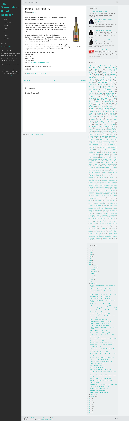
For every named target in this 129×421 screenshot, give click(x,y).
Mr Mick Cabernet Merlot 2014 (98, 312)
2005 (90, 124)
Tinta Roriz (96, 188)
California (106, 141)
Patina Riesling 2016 (37, 8)
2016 (28, 73)
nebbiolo (91, 113)
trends (99, 239)
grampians (92, 190)
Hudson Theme (30, 419)
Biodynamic (108, 118)
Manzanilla (91, 216)
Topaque (109, 231)
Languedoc (96, 142)
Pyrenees (91, 100)
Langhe (96, 213)
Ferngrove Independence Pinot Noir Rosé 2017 (103, 310)
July (91, 275)
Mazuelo (99, 184)
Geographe (109, 106)
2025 (100, 177)
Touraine (91, 233)
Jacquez (94, 184)
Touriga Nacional (94, 139)
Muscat (96, 185)
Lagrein (104, 128)
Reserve (114, 226)
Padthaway (109, 223)
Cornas (91, 167)
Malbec (99, 100)
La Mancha (91, 213)
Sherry (104, 230)
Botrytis (113, 146)
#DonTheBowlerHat (99, 192)
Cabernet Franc (109, 101)
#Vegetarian (91, 177)
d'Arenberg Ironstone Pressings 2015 (100, 306)
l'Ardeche (109, 238)
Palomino (115, 223)
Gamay (93, 119)
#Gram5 (96, 156)
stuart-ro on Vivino (6, 46)
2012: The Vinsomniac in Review (98, 11)
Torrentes (115, 231)
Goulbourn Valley (92, 208)
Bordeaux (91, 165)
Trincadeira (109, 233)
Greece (114, 208)
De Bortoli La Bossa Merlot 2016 (99, 363)
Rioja (107, 137)
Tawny (101, 162)
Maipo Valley (113, 215)
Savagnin (107, 187)
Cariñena (97, 197)
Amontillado (103, 195)
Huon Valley (111, 210)
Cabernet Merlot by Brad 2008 (103, 30)
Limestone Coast (110, 111)
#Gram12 (95, 164)
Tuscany (115, 233)
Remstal (104, 226)
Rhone (90, 228)
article (113, 124)
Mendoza (105, 184)
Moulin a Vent (96, 218)
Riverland (103, 131)
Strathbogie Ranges (112, 230)
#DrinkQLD (107, 192)
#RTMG (97, 193)
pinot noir (102, 77)
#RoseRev (91, 114)
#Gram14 (102, 154)
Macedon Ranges (104, 215)
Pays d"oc (113, 170)
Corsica (90, 202)
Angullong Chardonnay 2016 (98, 367)
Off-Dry (102, 144)
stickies (95, 239)
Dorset (102, 203)
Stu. (34, 12)
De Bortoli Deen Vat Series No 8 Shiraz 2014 (102, 335)
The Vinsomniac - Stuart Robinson (10, 9)
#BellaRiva (91, 192)
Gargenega (91, 169)
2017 (105, 74)
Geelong (97, 207)
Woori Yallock (108, 236)
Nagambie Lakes (106, 133)
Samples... (7, 38)
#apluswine (100, 146)
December (93, 266)
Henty (90, 184)
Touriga (113, 162)
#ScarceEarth (104, 175)
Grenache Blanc (106, 182)
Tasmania (100, 106)
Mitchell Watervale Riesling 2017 (99, 319)
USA (109, 152)
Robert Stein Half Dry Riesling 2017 (100, 325)
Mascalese (97, 216)
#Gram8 (114, 156)
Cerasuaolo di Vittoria (100, 198)
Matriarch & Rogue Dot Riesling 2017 (100, 333)
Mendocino (104, 216)
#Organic (103, 110)
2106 (114, 136)
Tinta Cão (103, 152)
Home (5, 19)
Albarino (114, 177)
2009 (112, 83)
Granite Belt (109, 86)
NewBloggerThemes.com (47, 419)
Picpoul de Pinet (114, 185)
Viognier (91, 93)
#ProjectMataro (108, 89)
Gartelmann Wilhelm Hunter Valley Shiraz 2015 (103, 339)
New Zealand (92, 116)
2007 (116, 106)
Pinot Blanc (109, 160)
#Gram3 (114, 154)
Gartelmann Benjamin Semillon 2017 (100, 298)
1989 (105, 193)
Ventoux (97, 235)
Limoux (107, 213)
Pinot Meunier (101, 137)
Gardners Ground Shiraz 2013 (98, 390)
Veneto (113, 174)
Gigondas (102, 207)
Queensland (93, 174)
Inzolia (97, 211)
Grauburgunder (108, 208)
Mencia (102, 142)
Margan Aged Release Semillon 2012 (100, 378)
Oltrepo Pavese (102, 223)
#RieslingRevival (110, 129)
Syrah (113, 100)
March (92, 283)
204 (111, 193)
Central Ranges (93, 126)
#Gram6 (102, 156)
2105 (106, 177)
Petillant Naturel (101, 160)
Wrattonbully (93, 96)
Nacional (108, 220)
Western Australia (112, 131)
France (100, 108)
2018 (99, 76)
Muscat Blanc (96, 144)
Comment (113, 200)
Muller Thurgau (112, 218)
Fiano (107, 119)
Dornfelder (97, 203)
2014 (111, 72)
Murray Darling (92, 137)
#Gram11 (91, 154)
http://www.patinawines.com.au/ (40, 62)
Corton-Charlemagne (98, 202)
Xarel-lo (106, 188)
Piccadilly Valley (107, 225)
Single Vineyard (95, 95)
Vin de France (113, 235)
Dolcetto (90, 142)
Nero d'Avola (113, 110)
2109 (110, 177)
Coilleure (101, 200)
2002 (100, 164)
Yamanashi (92, 238)
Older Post (83, 80)
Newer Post (26, 80)
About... (6, 28)
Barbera (93, 108)
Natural (101, 185)
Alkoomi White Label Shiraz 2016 (99, 331)
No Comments (43, 73)
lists (115, 238)
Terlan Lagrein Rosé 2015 (97, 341)
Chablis (110, 157)
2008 (100, 93)
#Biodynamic (114, 139)
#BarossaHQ (112, 190)
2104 (115, 193)
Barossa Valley (95, 67)
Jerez (105, 211)
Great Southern (102, 83)
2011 (115, 79)
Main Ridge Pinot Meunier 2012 (99, 352)
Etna (96, 205)
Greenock (100, 118)
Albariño (109, 164)
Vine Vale (91, 175)
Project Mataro (8, 22)
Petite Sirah (106, 185)
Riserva (108, 228)
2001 (96, 177)
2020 (110, 103)
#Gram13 (96, 154)
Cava (102, 165)
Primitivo (91, 136)
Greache (100, 182)
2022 (104, 103)
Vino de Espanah (100, 236)
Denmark (98, 128)
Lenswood (101, 213)
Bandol (109, 179)
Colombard (107, 200)
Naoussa (90, 221)
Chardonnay (111, 67)
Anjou (108, 195)
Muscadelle (91, 185)
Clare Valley (93, 84)
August (92, 273)
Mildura (109, 216)
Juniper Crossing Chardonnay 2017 (100, 304)
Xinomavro (114, 236)
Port (90, 226)
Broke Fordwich (92, 147)
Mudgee (102, 84)
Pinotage (105, 172)
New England (101, 121)
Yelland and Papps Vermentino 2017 (100, 314)
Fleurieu (97, 133)
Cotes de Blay (107, 202)
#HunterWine (99, 129)
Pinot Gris (106, 100)
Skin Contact (107, 174)
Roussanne (92, 106)
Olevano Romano (93, 223)
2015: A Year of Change (101, 49)
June (91, 277)
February (93, 394)
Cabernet (97, 123)
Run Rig (94, 230)
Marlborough (101, 113)
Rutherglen (113, 151)
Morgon (109, 184)
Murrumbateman (92, 220)
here (2, 65)
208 (103, 177)
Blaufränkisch (103, 157)
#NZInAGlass (91, 193)
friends (104, 238)
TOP (116, 418)
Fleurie (105, 205)
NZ (102, 151)
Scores (6, 35)
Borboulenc (113, 195)
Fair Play (104, 149)
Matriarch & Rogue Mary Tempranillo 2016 (102, 321)
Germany (105, 159)
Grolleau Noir (98, 210)
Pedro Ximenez (93, 225)
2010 (109, 79)
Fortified (108, 167)
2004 (115, 118)
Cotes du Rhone (97, 159)
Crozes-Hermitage (99, 167)
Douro (106, 203)
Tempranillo (93, 89)
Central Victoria (111, 147)
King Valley (111, 105)
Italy (101, 111)
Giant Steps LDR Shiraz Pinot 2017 (99, 359)
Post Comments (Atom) (36, 134)
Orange (31, 73)
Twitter (101, 188)
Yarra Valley (93, 88)
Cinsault (90, 128)
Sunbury (90, 231)
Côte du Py (91, 203)
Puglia (96, 187)
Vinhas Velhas (92, 236)
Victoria (90, 134)
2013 (90, 74)
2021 (99, 103)
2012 (97, 74)
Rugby (90, 230)
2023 (105, 114)
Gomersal (114, 207)
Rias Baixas (95, 228)
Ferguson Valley (112, 149)
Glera (110, 159)
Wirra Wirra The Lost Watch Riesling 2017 (101, 361)
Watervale (97, 134)
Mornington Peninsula (108, 98)
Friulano (115, 205)
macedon (107, 139)
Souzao (96, 162)
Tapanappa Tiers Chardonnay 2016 (100, 296)
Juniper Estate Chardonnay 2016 (99, 388)
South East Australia (111, 144)
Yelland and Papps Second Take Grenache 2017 (103, 308)
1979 (101, 193)
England (111, 203)
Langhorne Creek (95, 86)
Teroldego (107, 162)
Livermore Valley (113, 213)
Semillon (111, 84)
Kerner (114, 211)
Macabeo (108, 169)
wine (90, 164)
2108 (89, 195)
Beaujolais (92, 141)
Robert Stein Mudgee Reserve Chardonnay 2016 (103, 294)
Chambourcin (104, 180)
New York (100, 221)
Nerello (95, 221)
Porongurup (112, 128)
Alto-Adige (95, 157)
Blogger (10, 75)
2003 (104, 164)
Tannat (113, 133)
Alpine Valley (97, 179)
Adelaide (113, 126)
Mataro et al (100, 79)
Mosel (114, 184)
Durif (92, 133)
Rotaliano (114, 228)
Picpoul (106, 151)
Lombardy (92, 215)
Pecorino (91, 172)
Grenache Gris (91, 210)
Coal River (113, 141)
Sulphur (111, 187)
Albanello (97, 195)
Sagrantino (91, 152)
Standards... (7, 32)
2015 (97, 70)
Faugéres (100, 205)
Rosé (111, 81)
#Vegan (102, 116)
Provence (91, 187)
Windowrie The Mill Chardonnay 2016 (101, 369)
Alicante (90, 179)
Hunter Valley (94, 91)
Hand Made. (105, 210)
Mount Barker (109, 142)
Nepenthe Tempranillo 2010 (102, 40)
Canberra (102, 147)
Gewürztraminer (93, 110)
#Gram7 (108, 156)
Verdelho (105, 124)
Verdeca (102, 235)
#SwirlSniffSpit (112, 175)
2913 (93, 195)
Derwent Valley (93, 182)
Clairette (95, 200)
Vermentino (92, 103)
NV (116, 96)
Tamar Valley (103, 231)
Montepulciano (104, 126)
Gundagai (114, 182)
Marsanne (112, 114)
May (91, 279)
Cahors (98, 180)
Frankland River (106, 96)
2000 (90, 157)
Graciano (91, 131)
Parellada (107, 170)
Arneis (104, 134)
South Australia (99, 105)
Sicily (100, 119)
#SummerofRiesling (106, 136)
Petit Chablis (100, 225)
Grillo (97, 169)
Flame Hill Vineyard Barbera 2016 (99, 386)
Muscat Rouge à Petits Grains (96, 170)
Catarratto (110, 197)
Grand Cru (100, 208)
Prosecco (91, 129)
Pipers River (114, 225)
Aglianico (107, 146)
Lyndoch (97, 215)
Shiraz (91, 65)
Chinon (114, 198)
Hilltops (107, 108)
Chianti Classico (109, 165)
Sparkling (110, 95)
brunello (99, 238)
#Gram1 (113, 152)
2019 (93, 81)
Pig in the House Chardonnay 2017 (99, 323)
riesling (35, 73)
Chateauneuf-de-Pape (112, 180)
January (92, 396)
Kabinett (110, 211)
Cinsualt (90, 200)
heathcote (111, 113)
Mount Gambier (104, 218)
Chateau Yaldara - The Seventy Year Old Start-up (103, 384)
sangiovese (110, 93)
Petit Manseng (98, 172)
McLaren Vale (106, 65)
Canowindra (91, 197)
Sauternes (100, 230)
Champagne (91, 149)
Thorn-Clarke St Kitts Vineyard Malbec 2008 (102, 343)
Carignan (97, 124)
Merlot (91, 83)
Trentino (101, 139)
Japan (101, 211)
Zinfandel (97, 136)
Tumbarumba (92, 146)
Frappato (114, 167)
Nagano (114, 220)
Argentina (104, 179)
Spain (90, 123)
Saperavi (100, 174)
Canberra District (94, 101)
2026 (90, 248)
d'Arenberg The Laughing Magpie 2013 (100, 289)
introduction (99, 190)
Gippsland (108, 207)
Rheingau (101, 187)
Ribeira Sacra (102, 228)
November (93, 267)
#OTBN (97, 175)
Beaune (114, 179)
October (92, 269)
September (93, 271)
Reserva (109, 226)
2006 (113, 108)
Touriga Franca (98, 233)
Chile (116, 165)
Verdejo (106, 235)
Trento (104, 233)
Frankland (110, 205)
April (91, 281)
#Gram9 (114, 192)
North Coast (106, 221)
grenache (92, 77)
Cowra (105, 123)
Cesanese (109, 198)
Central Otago (111, 134)
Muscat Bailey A (101, 220)
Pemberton (111, 121)
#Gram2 (108, 154)
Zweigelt (115, 188)
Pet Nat (94, 160)
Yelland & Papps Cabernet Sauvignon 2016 (102, 357)
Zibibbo (110, 188)
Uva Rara (92, 235)
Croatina (114, 202)
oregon (106, 190)
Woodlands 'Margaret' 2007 (97, 365)
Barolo (114, 164)
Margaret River (108, 88)
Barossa (99, 114)
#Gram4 (90, 156)
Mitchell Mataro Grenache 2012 (99, 392)
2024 (108, 116)
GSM (90, 151)
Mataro (113, 169)
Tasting (97, 152)
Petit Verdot (94, 111)
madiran (90, 239)
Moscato (97, 131)
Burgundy (97, 165)
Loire (102, 169)
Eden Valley (108, 91)
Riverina (112, 123)
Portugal (95, 226)
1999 (108, 193)
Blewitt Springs (92, 180)
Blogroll (6, 25)
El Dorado (98, 149)
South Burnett (114, 137)
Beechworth (99, 141)
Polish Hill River (113, 172)
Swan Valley (96, 231)
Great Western (96, 151)
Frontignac (92, 207)
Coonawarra (94, 98)
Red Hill (99, 226)
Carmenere (103, 197)
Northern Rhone (113, 221)
